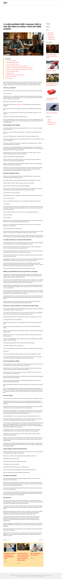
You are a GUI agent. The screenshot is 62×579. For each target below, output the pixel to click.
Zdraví (5, 560)
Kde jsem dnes (10, 78)
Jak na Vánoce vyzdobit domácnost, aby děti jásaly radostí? (51, 56)
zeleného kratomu (20, 104)
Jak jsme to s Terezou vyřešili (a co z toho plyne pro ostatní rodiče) (20, 69)
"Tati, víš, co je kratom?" (11, 60)
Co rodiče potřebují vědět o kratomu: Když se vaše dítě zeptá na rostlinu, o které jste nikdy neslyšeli (23, 557)
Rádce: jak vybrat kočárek (51, 112)
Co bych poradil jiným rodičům (13, 71)
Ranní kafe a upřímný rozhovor (13, 64)
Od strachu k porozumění (12, 76)
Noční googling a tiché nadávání (13, 62)
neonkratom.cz (30, 128)
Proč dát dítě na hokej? (51, 70)
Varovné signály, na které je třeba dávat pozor (16, 74)
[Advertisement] (31, 12)
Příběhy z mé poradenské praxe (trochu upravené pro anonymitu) (19, 67)
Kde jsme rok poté (10, 73)
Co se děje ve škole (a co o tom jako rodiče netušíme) (17, 65)
